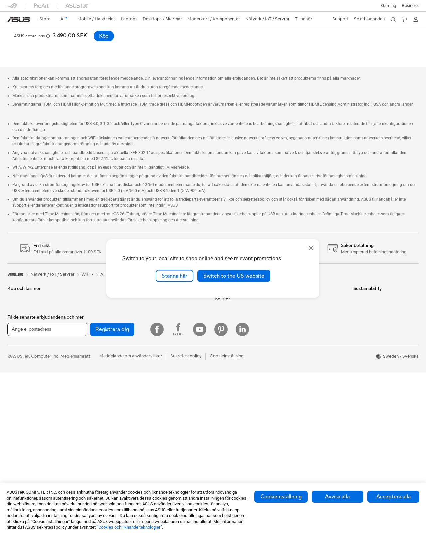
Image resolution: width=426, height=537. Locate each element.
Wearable (85, 313)
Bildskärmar (19, 394)
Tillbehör (16, 304)
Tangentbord (157, 339)
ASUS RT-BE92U (33, 35)
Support (111, 45)
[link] (18, 19)
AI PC (220, 384)
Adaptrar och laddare (166, 399)
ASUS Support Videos (306, 343)
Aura (219, 453)
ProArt (221, 423)
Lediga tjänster (229, 323)
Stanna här (174, 275)
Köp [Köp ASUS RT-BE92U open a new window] (408, 36)
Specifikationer (46, 45)
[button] (388, 5)
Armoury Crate (230, 443)
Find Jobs (224, 363)
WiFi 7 (82, 424)
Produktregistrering (303, 313)
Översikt (14, 45)
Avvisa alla (337, 496)
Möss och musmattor (166, 349)
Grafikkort (86, 344)
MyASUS (293, 353)
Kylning (83, 364)
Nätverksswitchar (162, 303)
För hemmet (19, 324)
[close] (311, 247)
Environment (365, 293)
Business (410, 5)
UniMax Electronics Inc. (238, 353)
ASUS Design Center (235, 403)
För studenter (20, 364)
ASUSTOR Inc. (229, 313)
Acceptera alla (393, 496)
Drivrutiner (295, 323)
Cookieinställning (281, 496)
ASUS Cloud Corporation (240, 343)
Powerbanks (157, 419)
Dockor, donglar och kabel (171, 409)
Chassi (83, 354)
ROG (220, 413)
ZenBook (224, 433)
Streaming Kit (158, 369)
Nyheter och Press (233, 303)
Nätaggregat (89, 374)
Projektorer (87, 303)
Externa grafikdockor (97, 403)
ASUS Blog (226, 463)
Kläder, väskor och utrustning (173, 379)
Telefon (14, 294)
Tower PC (16, 414)
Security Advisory (301, 333)
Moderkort (87, 334)
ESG (357, 283)
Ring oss (292, 303)
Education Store (231, 394)
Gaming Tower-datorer (29, 424)
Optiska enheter (92, 394)
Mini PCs (85, 283)
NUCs (82, 293)
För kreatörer (20, 354)
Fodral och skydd (162, 389)
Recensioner (82, 45)
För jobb (15, 344)
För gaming (18, 334)
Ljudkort (84, 384)
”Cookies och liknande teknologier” (129, 527)
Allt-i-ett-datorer (24, 404)
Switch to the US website (233, 275)
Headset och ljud (161, 359)
